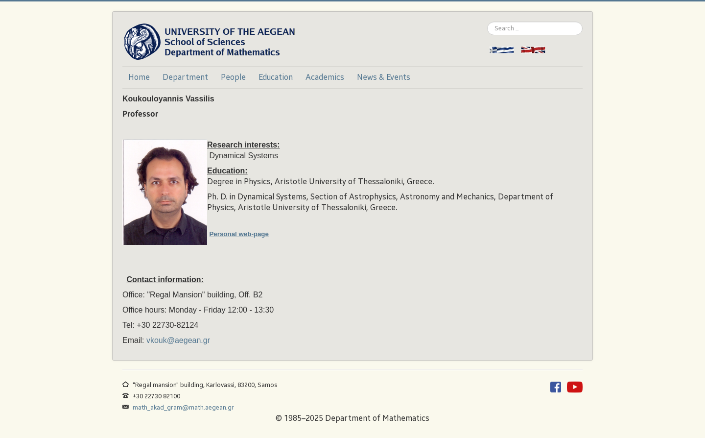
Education (275, 77)
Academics (325, 77)
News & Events (383, 77)
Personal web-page (238, 234)
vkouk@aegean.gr (178, 340)
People (233, 77)
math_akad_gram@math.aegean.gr (183, 407)
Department (185, 77)
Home (139, 77)
